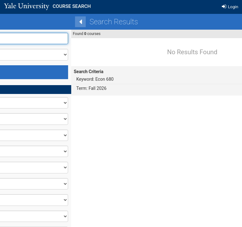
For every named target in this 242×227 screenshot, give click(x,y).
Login (230, 6)
